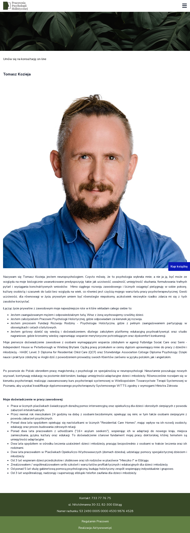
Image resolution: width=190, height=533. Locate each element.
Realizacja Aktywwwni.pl (95, 528)
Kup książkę (179, 266)
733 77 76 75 (101, 498)
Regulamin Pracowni (95, 521)
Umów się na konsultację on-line (24, 59)
